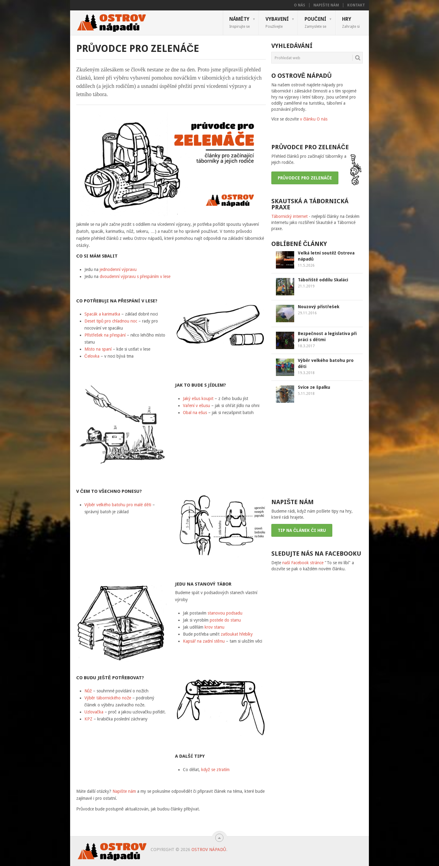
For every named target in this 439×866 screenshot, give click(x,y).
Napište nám (326, 5)
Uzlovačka (93, 711)
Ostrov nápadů (208, 849)
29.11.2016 (307, 313)
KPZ (88, 718)
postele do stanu (225, 620)
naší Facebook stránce (302, 562)
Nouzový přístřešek (318, 306)
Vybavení (277, 22)
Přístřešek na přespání (105, 335)
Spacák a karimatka (102, 314)
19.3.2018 (306, 373)
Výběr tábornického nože (107, 697)
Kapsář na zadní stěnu (204, 641)
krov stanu (214, 627)
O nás (299, 5)
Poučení (315, 22)
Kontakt (356, 5)
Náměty (239, 22)
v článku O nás (313, 119)
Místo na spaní (98, 349)
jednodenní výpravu (118, 269)
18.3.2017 (306, 346)
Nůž (88, 690)
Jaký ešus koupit (198, 398)
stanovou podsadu (225, 613)
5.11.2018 (306, 394)
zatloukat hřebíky (237, 634)
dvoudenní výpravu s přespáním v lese (135, 276)
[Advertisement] (317, 450)
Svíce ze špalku (314, 387)
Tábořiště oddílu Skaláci (323, 279)
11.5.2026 (306, 265)
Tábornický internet (289, 216)
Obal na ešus (195, 412)
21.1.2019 (306, 286)
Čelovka (92, 356)
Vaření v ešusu (196, 405)
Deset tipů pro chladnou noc (110, 321)
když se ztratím (215, 769)
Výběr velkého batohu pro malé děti (118, 504)
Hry (351, 22)
